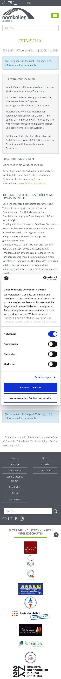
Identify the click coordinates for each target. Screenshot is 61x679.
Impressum (14, 499)
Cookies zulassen (30, 387)
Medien (15, 493)
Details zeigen (42, 377)
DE (29, 3)
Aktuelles (14, 458)
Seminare (15, 464)
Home (45, 458)
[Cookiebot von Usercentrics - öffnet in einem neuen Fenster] (43, 278)
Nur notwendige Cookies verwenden (30, 398)
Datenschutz (45, 470)
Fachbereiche (14, 470)
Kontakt (45, 464)
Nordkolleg (14, 487)
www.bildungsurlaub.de (32, 183)
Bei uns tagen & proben (15, 478)
